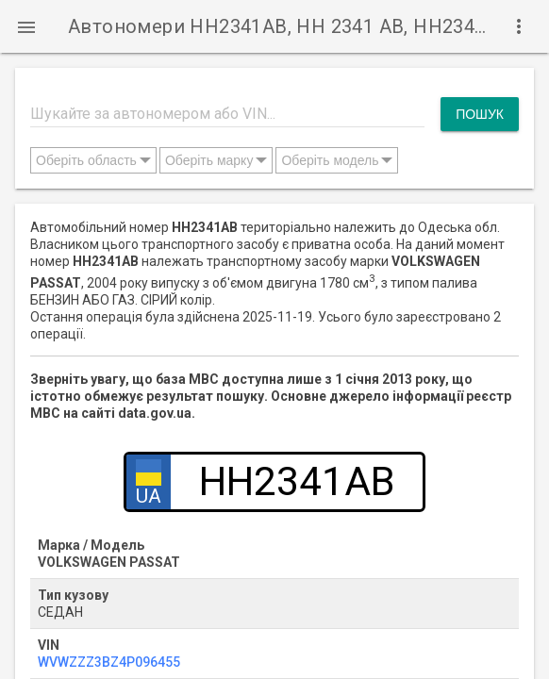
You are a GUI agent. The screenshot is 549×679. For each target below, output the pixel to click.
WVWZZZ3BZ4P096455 (109, 662)
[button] (26, 26)
